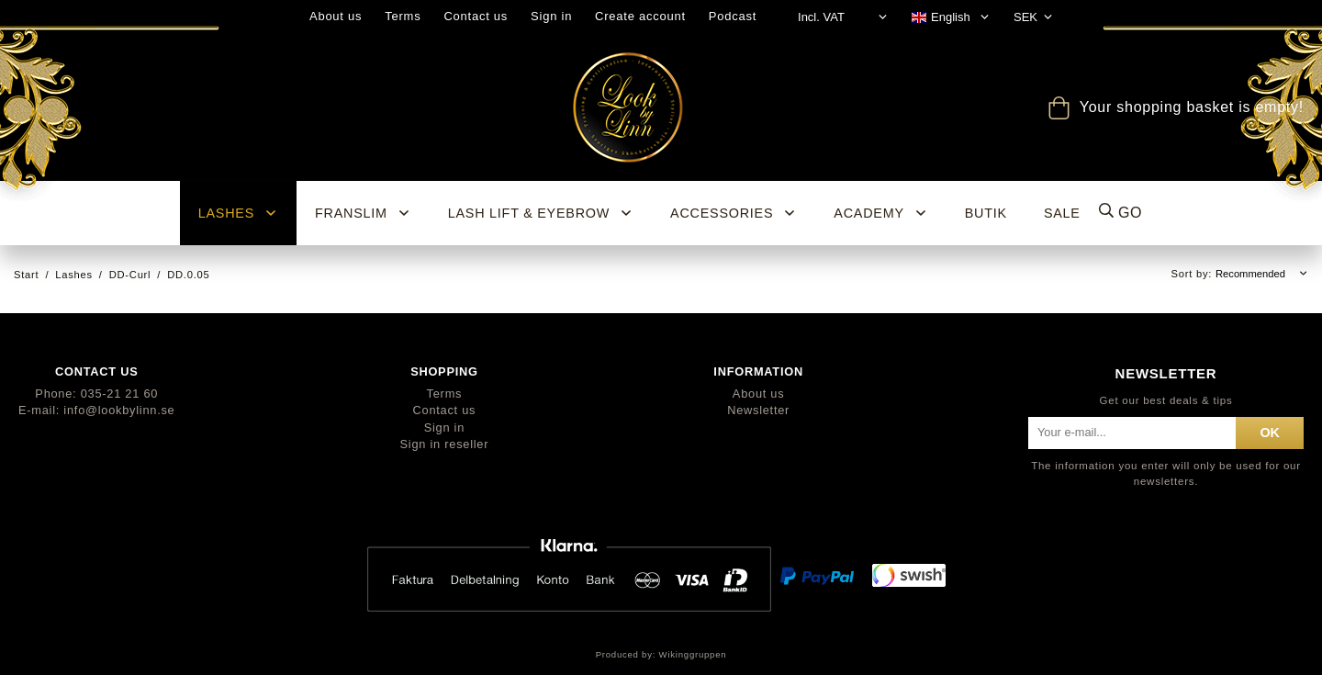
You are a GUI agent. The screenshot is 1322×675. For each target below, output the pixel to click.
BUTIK (986, 213)
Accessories (733, 213)
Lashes (238, 213)
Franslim (363, 213)
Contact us (475, 16)
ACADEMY (880, 213)
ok (1270, 432)
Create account (640, 16)
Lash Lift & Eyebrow (540, 213)
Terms (402, 16)
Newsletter (758, 410)
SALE (1062, 213)
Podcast (732, 16)
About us (335, 16)
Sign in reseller (444, 444)
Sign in (551, 16)
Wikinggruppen (693, 654)
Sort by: (1193, 273)
